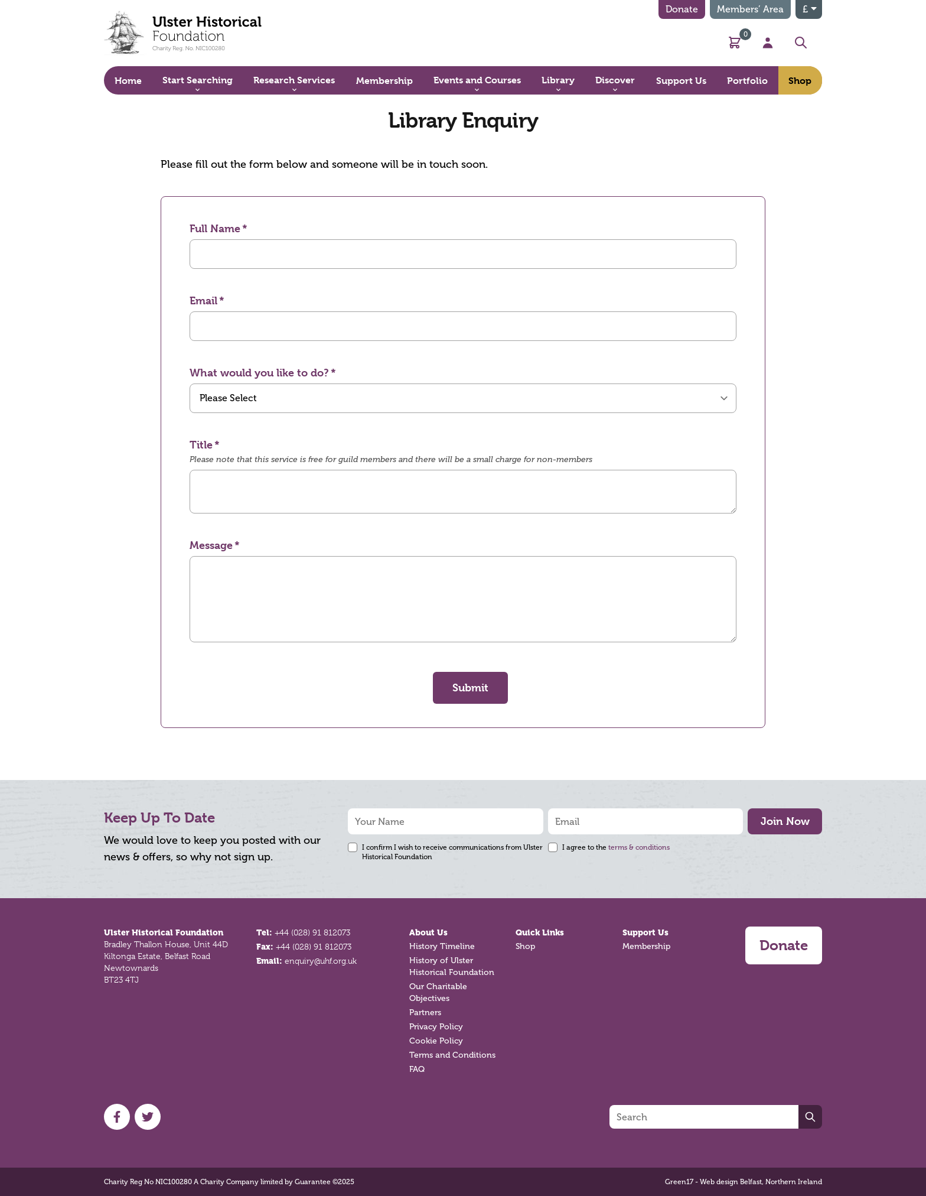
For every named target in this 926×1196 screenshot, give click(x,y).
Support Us (645, 932)
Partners (425, 1013)
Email (203, 300)
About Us (428, 932)
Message (211, 545)
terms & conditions (639, 847)
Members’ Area (750, 9)
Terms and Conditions (452, 1055)
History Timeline (442, 946)
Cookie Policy (436, 1041)
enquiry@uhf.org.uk (321, 961)
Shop (525, 946)
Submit (470, 687)
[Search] (703, 1117)
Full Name (215, 228)
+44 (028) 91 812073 (312, 932)
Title (201, 444)
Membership (646, 946)
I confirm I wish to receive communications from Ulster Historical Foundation (452, 852)
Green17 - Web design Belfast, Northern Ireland (743, 1182)
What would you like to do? (259, 372)
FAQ (417, 1069)
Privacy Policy (436, 1027)
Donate (682, 9)
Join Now (785, 821)
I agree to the (616, 847)
